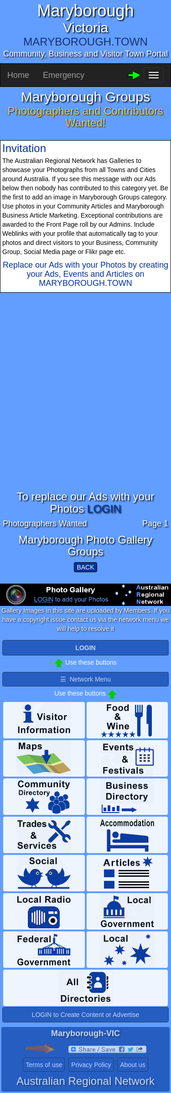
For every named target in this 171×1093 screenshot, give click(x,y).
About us (132, 1064)
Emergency (63, 75)
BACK (85, 567)
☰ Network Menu (85, 679)
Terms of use (44, 1064)
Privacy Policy (91, 1064)
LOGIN (104, 509)
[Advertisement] (85, 405)
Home (18, 75)
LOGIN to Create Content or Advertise (86, 1014)
